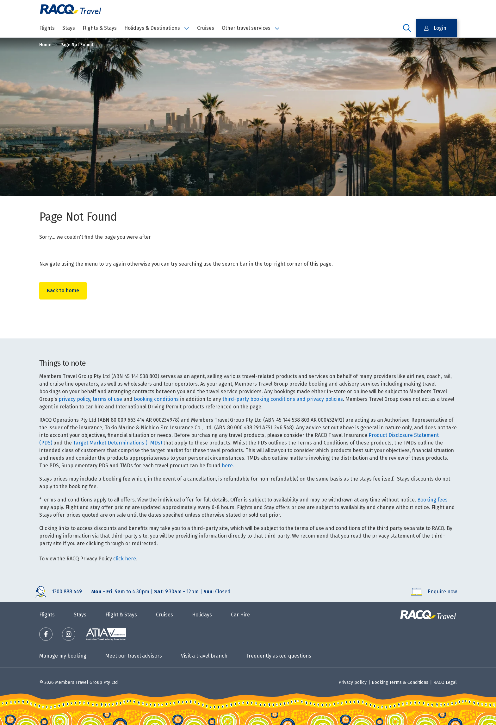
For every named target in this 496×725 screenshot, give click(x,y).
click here (124, 559)
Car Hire (240, 615)
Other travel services (251, 28)
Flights (47, 28)
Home (45, 44)
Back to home (63, 291)
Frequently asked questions (278, 656)
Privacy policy (352, 682)
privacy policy (74, 399)
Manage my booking (62, 656)
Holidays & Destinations (156, 28)
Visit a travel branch (204, 656)
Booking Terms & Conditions (400, 682)
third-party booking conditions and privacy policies (282, 399)
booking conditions (156, 399)
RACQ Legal (445, 682)
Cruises (205, 28)
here (227, 466)
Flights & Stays (100, 28)
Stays (68, 28)
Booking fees (432, 500)
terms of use (107, 399)
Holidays (202, 615)
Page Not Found (76, 44)
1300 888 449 (67, 592)
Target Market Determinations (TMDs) (117, 443)
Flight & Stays (121, 615)
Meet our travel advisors (133, 656)
